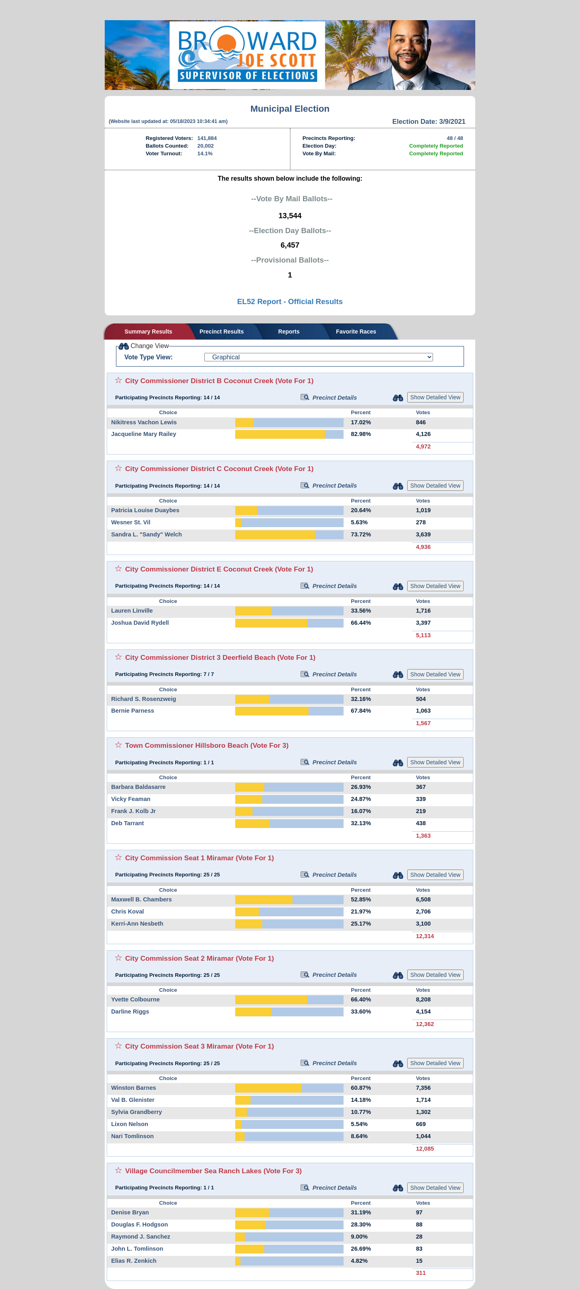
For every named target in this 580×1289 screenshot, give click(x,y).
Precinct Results (222, 331)
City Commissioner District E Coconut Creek (199, 569)
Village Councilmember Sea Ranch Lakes (193, 1171)
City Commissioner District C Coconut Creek (199, 469)
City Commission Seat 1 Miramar (179, 858)
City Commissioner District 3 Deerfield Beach (200, 657)
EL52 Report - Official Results (290, 301)
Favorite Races (356, 331)
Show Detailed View (435, 397)
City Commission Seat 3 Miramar (179, 1046)
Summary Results (148, 331)
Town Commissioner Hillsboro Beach (187, 745)
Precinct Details (328, 397)
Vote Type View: (148, 357)
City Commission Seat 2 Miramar (179, 958)
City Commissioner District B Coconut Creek (199, 381)
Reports (289, 331)
